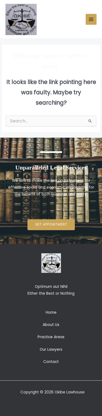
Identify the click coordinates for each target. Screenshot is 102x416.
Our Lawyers (51, 349)
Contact (51, 361)
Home (51, 312)
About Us (51, 324)
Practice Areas (51, 337)
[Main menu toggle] (91, 19)
